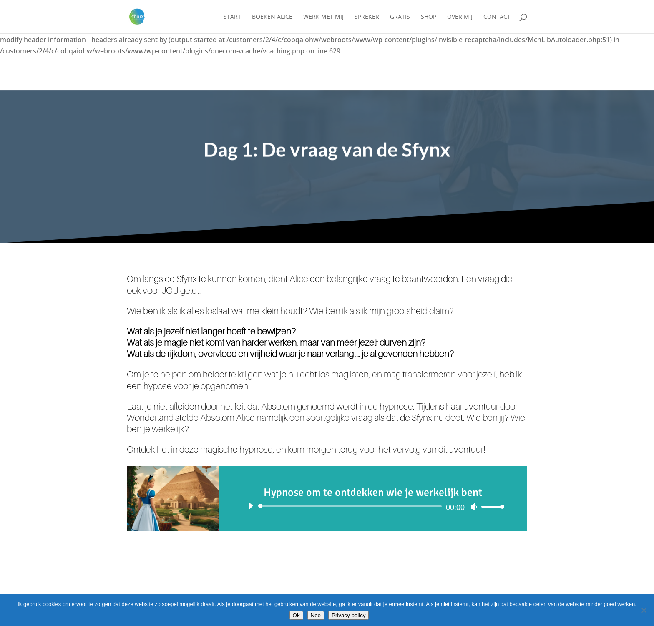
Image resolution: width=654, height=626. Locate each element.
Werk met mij (323, 17)
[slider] (351, 506)
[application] (373, 506)
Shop (428, 17)
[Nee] (643, 610)
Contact (497, 17)
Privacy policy (348, 615)
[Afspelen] (250, 506)
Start (232, 17)
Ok (296, 615)
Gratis (400, 17)
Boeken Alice (272, 17)
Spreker (367, 17)
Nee (316, 615)
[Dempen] (474, 506)
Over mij (460, 17)
